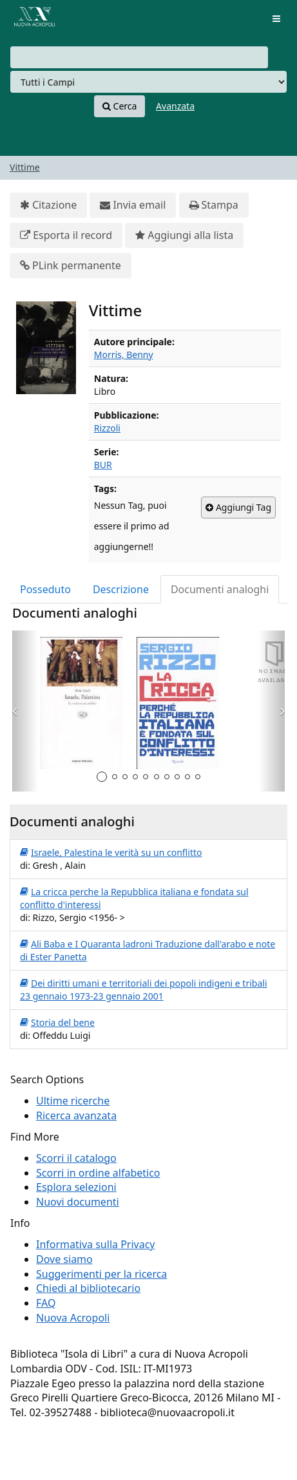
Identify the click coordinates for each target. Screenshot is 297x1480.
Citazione (48, 205)
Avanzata (175, 106)
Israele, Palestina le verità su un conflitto (111, 852)
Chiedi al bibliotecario (88, 1288)
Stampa (213, 205)
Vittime (25, 167)
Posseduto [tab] (45, 589)
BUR (103, 465)
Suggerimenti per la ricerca (101, 1274)
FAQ (45, 1303)
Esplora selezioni (76, 1187)
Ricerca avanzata (76, 1115)
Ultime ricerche (73, 1101)
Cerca (119, 106)
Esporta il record (66, 235)
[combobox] (139, 57)
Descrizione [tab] (121, 589)
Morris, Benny (123, 354)
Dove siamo (64, 1259)
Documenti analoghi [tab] (220, 589)
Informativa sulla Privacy (95, 1244)
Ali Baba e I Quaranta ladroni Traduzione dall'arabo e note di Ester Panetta (147, 950)
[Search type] (148, 82)
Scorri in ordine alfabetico (98, 1173)
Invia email (133, 205)
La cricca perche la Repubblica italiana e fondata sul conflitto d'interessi (134, 898)
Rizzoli (107, 428)
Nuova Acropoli (73, 1318)
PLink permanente (70, 265)
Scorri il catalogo (76, 1158)
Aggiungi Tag (238, 507)
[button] (25, 711)
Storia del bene (57, 1022)
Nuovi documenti (77, 1202)
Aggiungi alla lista (184, 235)
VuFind (31, 19)
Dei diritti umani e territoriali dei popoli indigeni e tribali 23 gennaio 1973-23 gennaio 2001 (143, 989)
